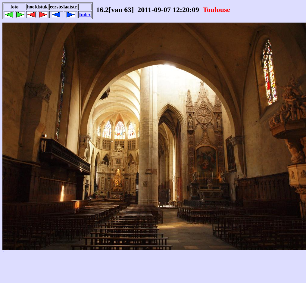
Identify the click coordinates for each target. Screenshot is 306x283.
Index (85, 14)
